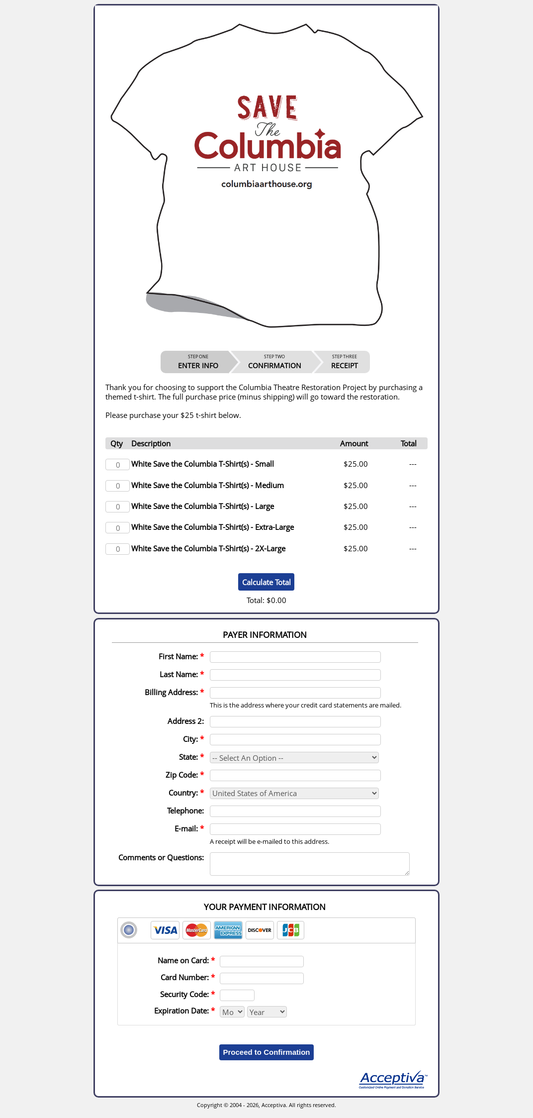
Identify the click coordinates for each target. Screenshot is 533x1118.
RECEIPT (344, 361)
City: (193, 739)
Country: (186, 793)
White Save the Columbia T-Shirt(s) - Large (202, 506)
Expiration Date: (184, 1015)
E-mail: (189, 828)
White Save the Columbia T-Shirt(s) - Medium (207, 485)
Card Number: (188, 982)
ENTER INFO (198, 361)
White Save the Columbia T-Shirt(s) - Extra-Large (212, 527)
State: (191, 757)
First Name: (181, 656)
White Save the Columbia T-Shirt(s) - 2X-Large (208, 548)
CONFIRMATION (274, 361)
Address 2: (186, 721)
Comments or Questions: (161, 857)
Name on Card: (186, 965)
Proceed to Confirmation (266, 1056)
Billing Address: (174, 692)
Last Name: (182, 674)
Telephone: (185, 810)
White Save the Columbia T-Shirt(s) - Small (202, 464)
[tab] (266, 935)
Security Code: (187, 999)
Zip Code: (185, 775)
